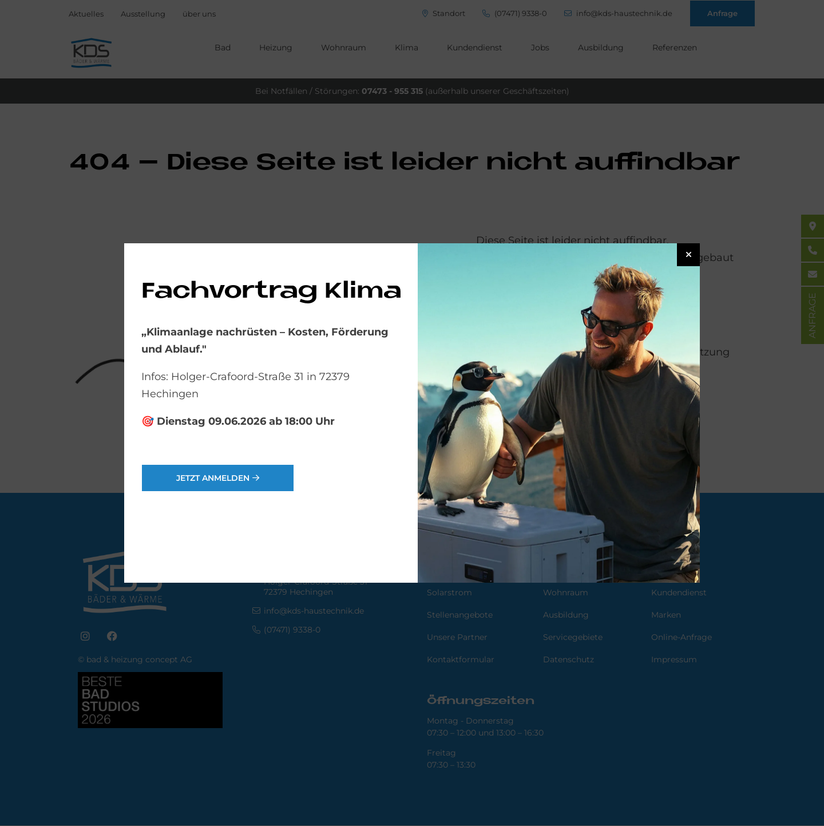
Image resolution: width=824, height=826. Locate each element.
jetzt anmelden (212, 478)
